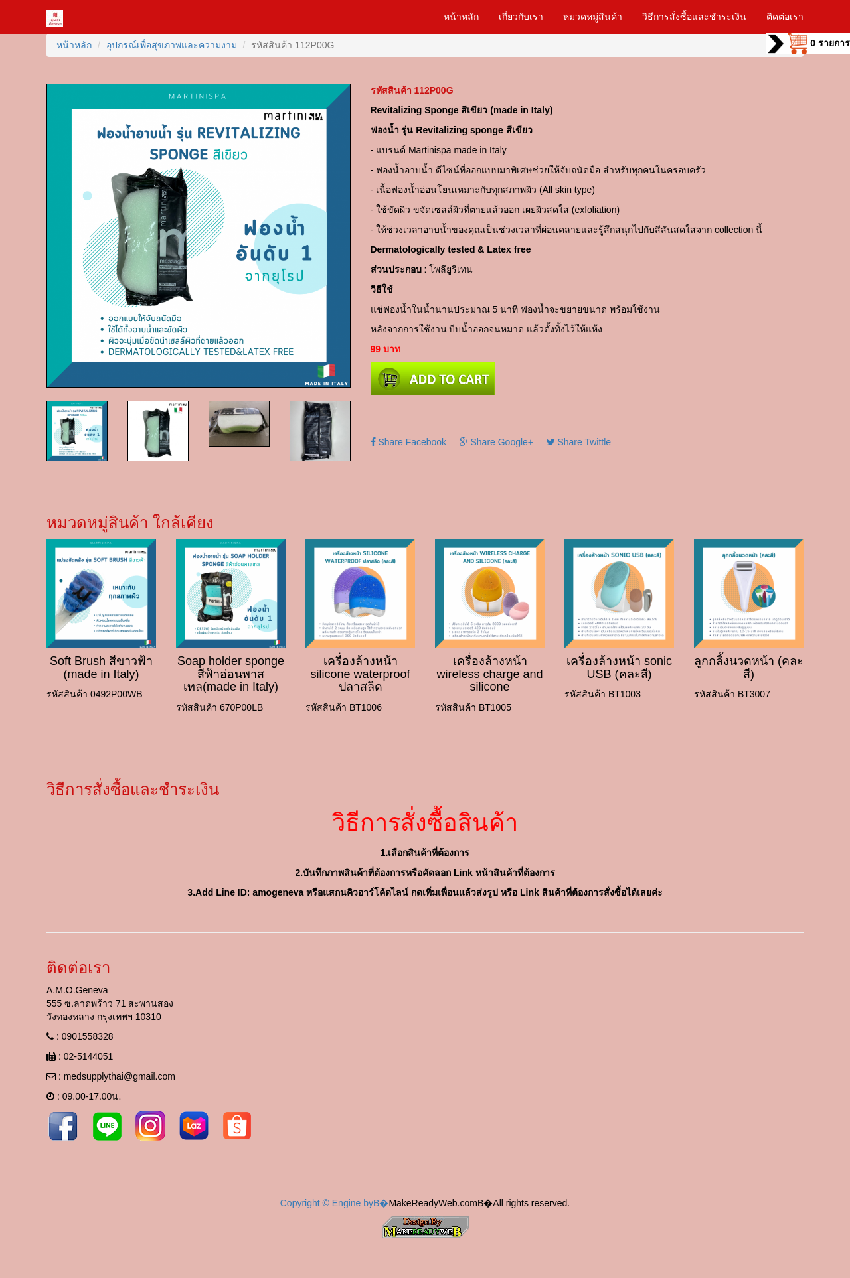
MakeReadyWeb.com (432, 1203)
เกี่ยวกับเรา (521, 16)
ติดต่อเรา (785, 16)
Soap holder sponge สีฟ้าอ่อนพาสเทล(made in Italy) (230, 674)
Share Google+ (496, 442)
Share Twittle (579, 442)
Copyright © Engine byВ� (334, 1203)
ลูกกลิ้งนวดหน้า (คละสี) (749, 667)
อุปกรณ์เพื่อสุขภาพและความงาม (171, 45)
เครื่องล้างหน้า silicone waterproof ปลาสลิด (360, 674)
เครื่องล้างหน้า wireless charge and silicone (489, 674)
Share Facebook (409, 442)
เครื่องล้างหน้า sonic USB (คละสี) (619, 667)
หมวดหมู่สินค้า (592, 16)
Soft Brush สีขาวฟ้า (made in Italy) (101, 667)
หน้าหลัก (461, 16)
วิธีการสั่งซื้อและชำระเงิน (694, 16)
